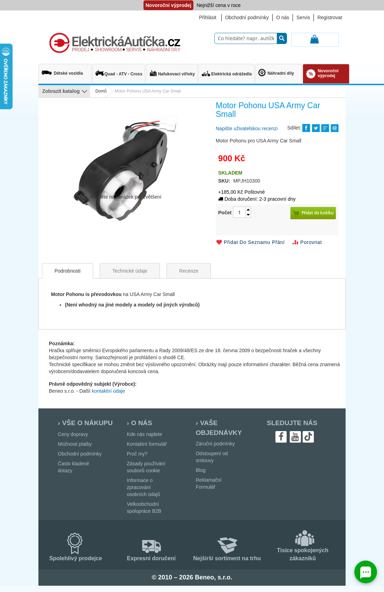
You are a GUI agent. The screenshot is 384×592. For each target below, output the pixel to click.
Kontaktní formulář (147, 444)
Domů (100, 91)
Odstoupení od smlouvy (212, 457)
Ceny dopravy (73, 434)
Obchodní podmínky (247, 17)
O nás (282, 17)
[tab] (67, 271)
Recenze (188, 271)
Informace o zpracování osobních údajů (143, 487)
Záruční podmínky (215, 443)
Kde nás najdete (144, 434)
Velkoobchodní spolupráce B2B (144, 507)
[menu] (64, 91)
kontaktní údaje (108, 391)
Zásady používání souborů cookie (146, 467)
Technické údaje (129, 271)
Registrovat (329, 17)
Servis (303, 17)
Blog (201, 470)
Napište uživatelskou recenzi (247, 128)
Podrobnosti (67, 271)
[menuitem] (65, 70)
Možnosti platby (75, 444)
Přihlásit (207, 17)
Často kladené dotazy (73, 467)
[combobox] (250, 38)
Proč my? (137, 454)
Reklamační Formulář (209, 483)
